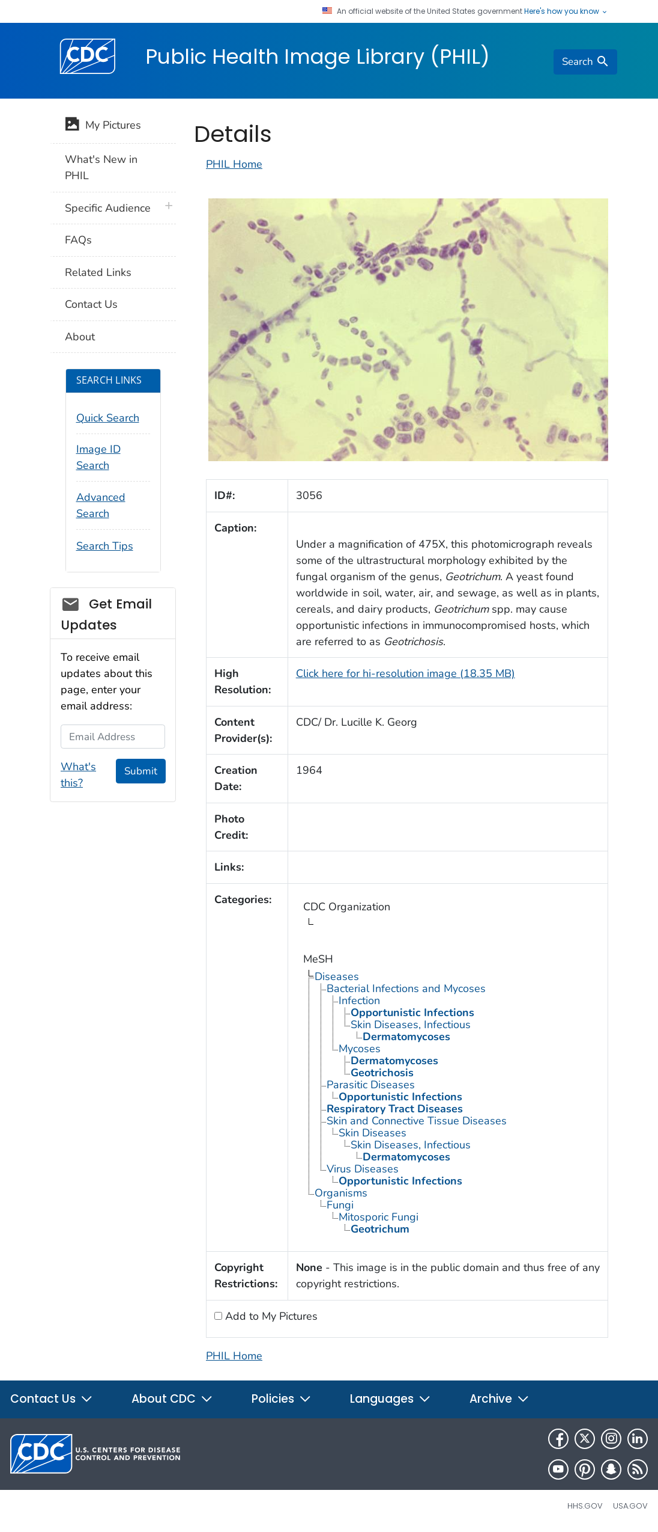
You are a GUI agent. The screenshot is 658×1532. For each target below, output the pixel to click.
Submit (140, 771)
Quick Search (107, 418)
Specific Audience (108, 208)
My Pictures (103, 126)
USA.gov (630, 1506)
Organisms (341, 1193)
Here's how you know (566, 11)
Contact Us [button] (51, 1399)
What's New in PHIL (101, 167)
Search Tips (104, 546)
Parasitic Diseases (371, 1084)
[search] (585, 62)
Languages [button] (390, 1399)
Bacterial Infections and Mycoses (406, 988)
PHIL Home (234, 164)
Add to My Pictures (270, 1316)
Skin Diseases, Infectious (411, 1024)
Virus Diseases (363, 1169)
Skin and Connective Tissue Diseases (417, 1121)
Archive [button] (499, 1399)
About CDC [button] (172, 1399)
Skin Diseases (372, 1133)
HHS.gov (585, 1506)
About (80, 336)
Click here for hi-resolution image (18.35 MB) (405, 673)
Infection (359, 1000)
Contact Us (91, 304)
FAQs (78, 240)
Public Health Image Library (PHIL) (317, 56)
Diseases (337, 976)
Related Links (98, 272)
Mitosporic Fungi (378, 1217)
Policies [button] (282, 1399)
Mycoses (360, 1048)
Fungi (340, 1205)
